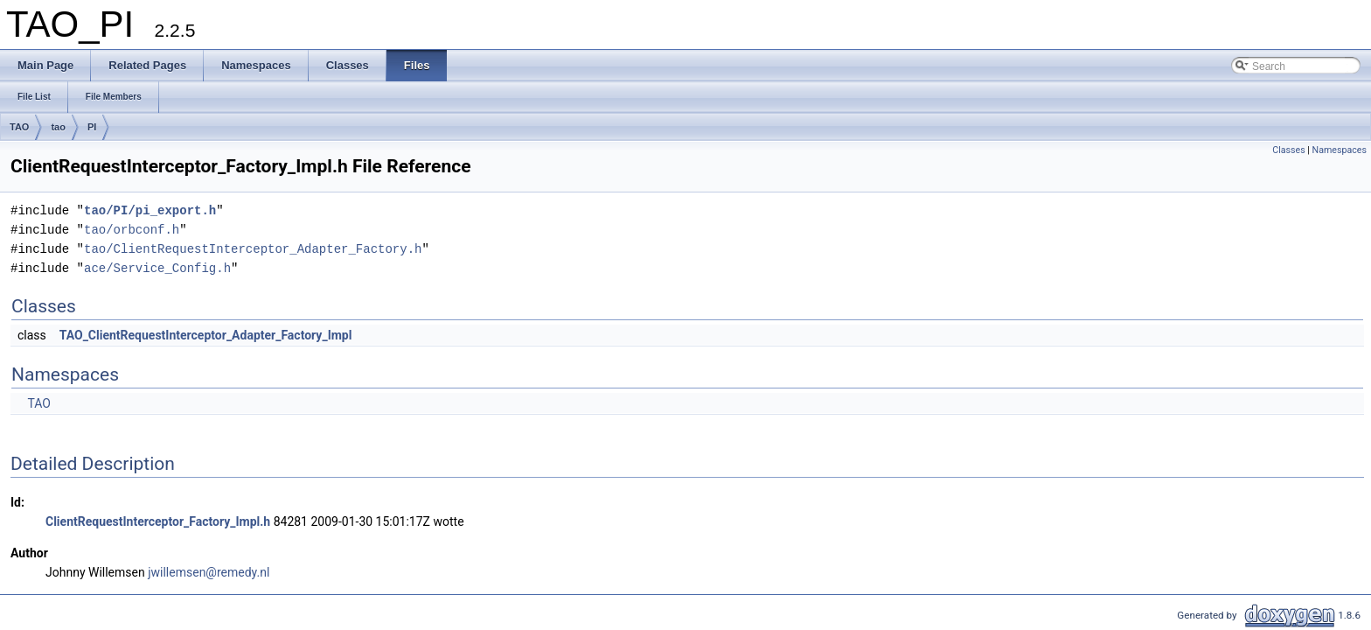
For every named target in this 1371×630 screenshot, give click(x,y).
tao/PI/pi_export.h (150, 210)
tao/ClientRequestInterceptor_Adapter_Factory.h (252, 249)
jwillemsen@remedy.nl (208, 572)
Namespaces (1339, 150)
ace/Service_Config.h (157, 268)
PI (91, 127)
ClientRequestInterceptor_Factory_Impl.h (157, 521)
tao (58, 127)
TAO (19, 127)
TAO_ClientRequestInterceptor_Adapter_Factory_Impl (205, 335)
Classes (1288, 150)
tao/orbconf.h (131, 229)
